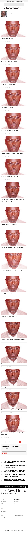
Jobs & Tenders (7, 525)
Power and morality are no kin (9, 84)
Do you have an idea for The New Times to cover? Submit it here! (14, 1)
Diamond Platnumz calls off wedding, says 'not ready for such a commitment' (14, 479)
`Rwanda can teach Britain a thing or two (12, 153)
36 (14, 442)
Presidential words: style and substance (12, 270)
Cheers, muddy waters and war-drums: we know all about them (12, 200)
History (2, 506)
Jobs (15, 505)
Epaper (13, 525)
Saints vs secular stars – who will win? (11, 410)
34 (11, 442)
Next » (24, 442)
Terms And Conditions (5, 505)
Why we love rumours (7, 364)
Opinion (5, 522)
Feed (2, 508)
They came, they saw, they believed (10, 107)
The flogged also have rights (9, 316)
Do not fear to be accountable (9, 38)
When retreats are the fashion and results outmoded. (12, 433)
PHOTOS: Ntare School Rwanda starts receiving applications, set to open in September (13, 471)
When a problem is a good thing (9, 130)
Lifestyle (14, 522)
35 (12, 442)
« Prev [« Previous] (3, 442)
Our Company (3, 501)
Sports (9, 522)
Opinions (16, 513)
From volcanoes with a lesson (9, 61)
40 (21, 442)
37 (16, 442)
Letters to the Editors (18, 515)
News (2, 522)
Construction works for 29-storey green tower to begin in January (15, 475)
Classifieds (3, 519)
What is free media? (6, 293)
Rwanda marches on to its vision (10, 176)
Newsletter (16, 501)
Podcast (17, 525)
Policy (2, 503)
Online (2, 513)
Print (15, 503)
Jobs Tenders (3, 517)
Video (2, 525)
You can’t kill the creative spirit (9, 224)
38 (18, 442)
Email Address (5, 448)
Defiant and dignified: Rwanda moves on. (12, 247)
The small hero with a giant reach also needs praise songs (13, 340)
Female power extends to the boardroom (12, 387)
